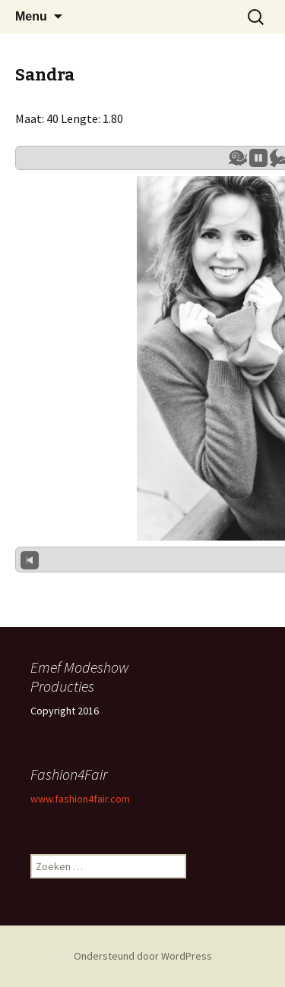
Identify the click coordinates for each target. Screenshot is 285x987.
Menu (31, 16)
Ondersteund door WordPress (143, 956)
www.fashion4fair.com (80, 799)
